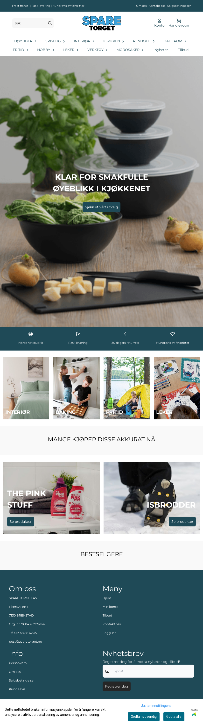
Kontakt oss (157, 5)
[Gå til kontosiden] (159, 23)
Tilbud (183, 50)
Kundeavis (17, 689)
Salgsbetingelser (179, 5)
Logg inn (110, 633)
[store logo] (101, 23)
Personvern (18, 663)
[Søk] (33, 23)
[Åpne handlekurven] (179, 23)
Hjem (107, 598)
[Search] (50, 23)
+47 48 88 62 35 (25, 633)
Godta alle (174, 716)
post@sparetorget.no (25, 641)
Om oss (141, 5)
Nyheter (161, 50)
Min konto (110, 607)
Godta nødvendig (144, 716)
